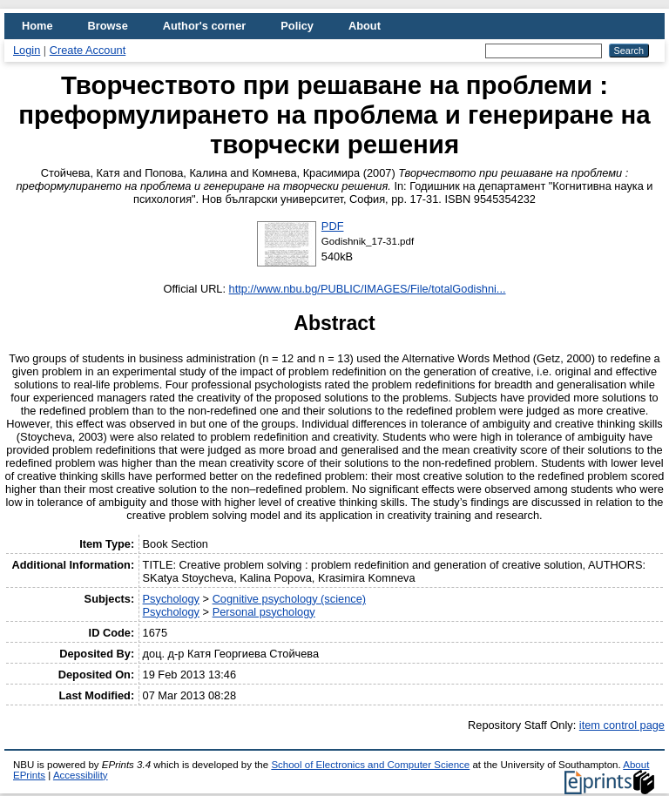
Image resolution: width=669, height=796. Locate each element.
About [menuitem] (364, 25)
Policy (297, 25)
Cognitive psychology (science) (289, 598)
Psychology (171, 598)
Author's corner (204, 25)
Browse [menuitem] (108, 25)
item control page (622, 725)
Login (26, 50)
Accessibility (80, 775)
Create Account (88, 50)
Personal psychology (264, 611)
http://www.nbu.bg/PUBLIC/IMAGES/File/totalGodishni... (367, 288)
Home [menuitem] (37, 25)
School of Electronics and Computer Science (370, 764)
